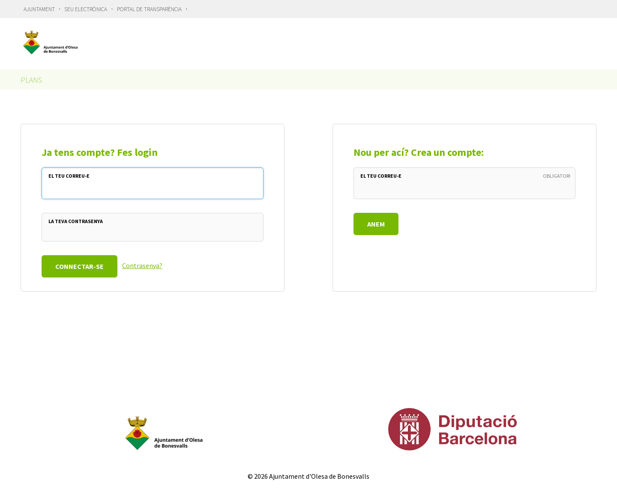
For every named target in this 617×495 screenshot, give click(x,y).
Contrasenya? (142, 265)
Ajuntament (39, 9)
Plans (31, 80)
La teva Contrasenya (75, 221)
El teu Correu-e (69, 176)
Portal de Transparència (149, 9)
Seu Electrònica (85, 9)
